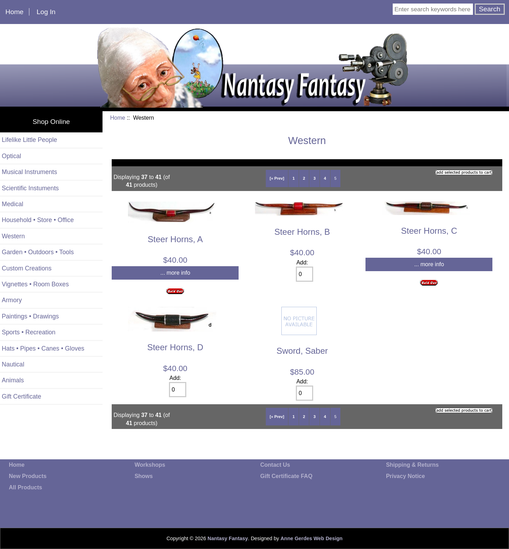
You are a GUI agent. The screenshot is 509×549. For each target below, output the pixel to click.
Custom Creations (27, 268)
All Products (25, 487)
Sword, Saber (302, 351)
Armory (12, 300)
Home (14, 12)
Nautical (13, 364)
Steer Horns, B (302, 232)
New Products (28, 476)
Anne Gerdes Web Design (311, 538)
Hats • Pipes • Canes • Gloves (43, 348)
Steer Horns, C (429, 230)
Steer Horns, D (175, 347)
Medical (12, 204)
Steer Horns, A (175, 239)
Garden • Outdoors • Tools (38, 252)
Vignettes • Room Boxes (35, 284)
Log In (46, 12)
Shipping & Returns (412, 465)
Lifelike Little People (29, 139)
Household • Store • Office (38, 219)
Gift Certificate (21, 396)
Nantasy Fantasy (227, 538)
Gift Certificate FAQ (286, 476)
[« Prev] (277, 178)
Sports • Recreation (28, 332)
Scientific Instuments (30, 188)
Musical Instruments (29, 171)
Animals (13, 380)
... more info (175, 273)
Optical (11, 156)
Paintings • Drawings (30, 316)
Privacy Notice (405, 476)
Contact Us (275, 465)
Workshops (150, 465)
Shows (144, 476)
